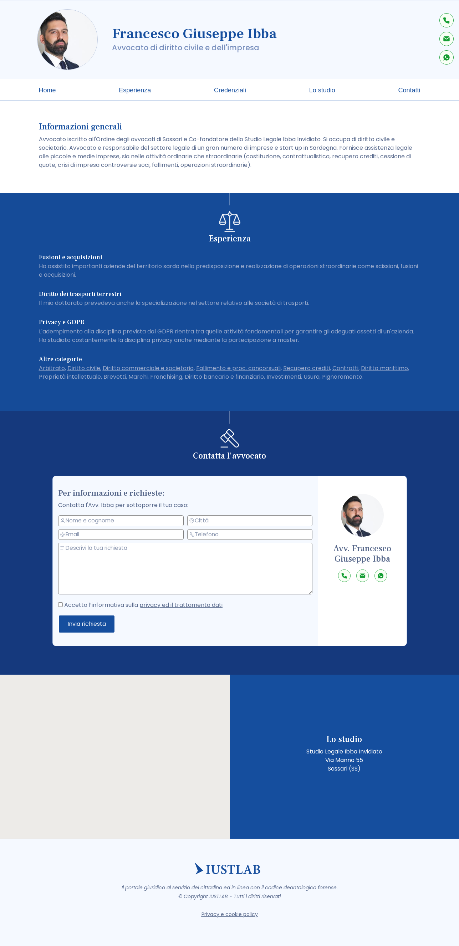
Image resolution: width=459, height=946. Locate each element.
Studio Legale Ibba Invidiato (344, 751)
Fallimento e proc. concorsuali (238, 368)
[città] (250, 520)
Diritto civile (83, 368)
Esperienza (135, 90)
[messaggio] (190, 568)
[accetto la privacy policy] (71, 602)
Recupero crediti (306, 368)
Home (47, 90)
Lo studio (322, 90)
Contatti (409, 90)
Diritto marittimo (384, 368)
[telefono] (250, 534)
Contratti (345, 368)
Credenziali (230, 90)
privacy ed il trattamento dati (183, 604)
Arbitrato (52, 368)
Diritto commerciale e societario (148, 368)
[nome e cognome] (127, 521)
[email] (127, 535)
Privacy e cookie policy (230, 914)
